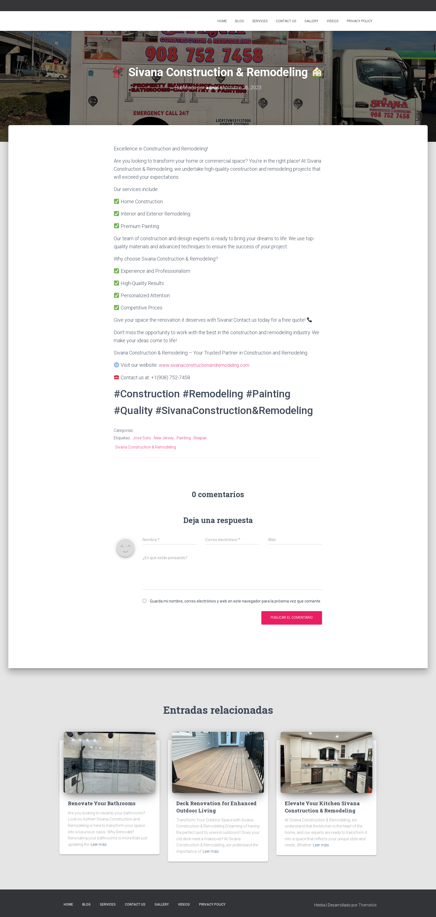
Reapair (200, 437)
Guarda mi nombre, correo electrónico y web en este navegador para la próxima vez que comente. (235, 600)
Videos (332, 21)
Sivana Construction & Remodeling (145, 446)
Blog (239, 21)
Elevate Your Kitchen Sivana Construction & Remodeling (322, 806)
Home (222, 21)
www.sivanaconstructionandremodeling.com (207, 365)
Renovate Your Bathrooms (101, 803)
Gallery (311, 21)
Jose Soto (142, 437)
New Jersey (164, 437)
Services (259, 21)
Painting (184, 437)
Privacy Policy (359, 21)
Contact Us (286, 21)
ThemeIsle (367, 904)
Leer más (99, 844)
